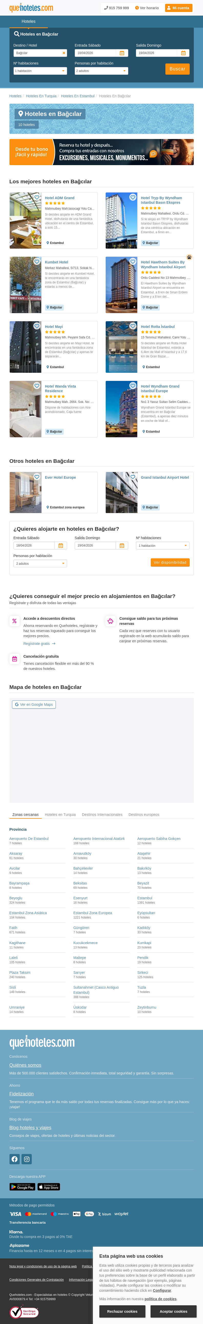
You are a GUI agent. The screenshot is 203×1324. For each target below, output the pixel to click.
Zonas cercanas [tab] (26, 815)
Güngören (81, 928)
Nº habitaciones (26, 63)
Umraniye (17, 1007)
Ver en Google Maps (34, 704)
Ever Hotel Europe (60, 477)
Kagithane (17, 943)
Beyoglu (16, 898)
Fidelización (21, 1093)
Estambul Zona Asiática (28, 913)
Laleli (13, 958)
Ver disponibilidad (170, 562)
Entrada (88, 45)
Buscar (177, 68)
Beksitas (80, 883)
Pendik (142, 958)
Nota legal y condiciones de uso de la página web (43, 1266)
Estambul (144, 898)
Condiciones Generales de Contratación (36, 1280)
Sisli (12, 987)
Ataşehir (143, 853)
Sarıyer (79, 972)
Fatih (13, 928)
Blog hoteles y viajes (30, 1127)
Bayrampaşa (19, 883)
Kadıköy (143, 928)
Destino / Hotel (25, 45)
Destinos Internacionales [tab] (102, 815)
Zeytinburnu (146, 1007)
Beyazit (143, 883)
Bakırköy (144, 868)
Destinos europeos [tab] (144, 815)
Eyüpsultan (146, 913)
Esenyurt (80, 898)
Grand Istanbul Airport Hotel (165, 477)
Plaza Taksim (19, 972)
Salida (148, 45)
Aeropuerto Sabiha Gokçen (158, 839)
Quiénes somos (25, 1065)
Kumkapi (144, 943)
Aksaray (16, 853)
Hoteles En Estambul (78, 96)
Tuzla (141, 987)
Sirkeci (142, 972)
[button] (179, 8)
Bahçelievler (83, 868)
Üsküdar (80, 1007)
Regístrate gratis (40, 644)
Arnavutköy (82, 853)
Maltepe (79, 958)
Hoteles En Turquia (41, 96)
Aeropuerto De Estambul (29, 839)
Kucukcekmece (85, 943)
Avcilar (14, 868)
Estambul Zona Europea (92, 913)
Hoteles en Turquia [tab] (60, 815)
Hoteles (15, 96)
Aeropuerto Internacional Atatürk (99, 839)
